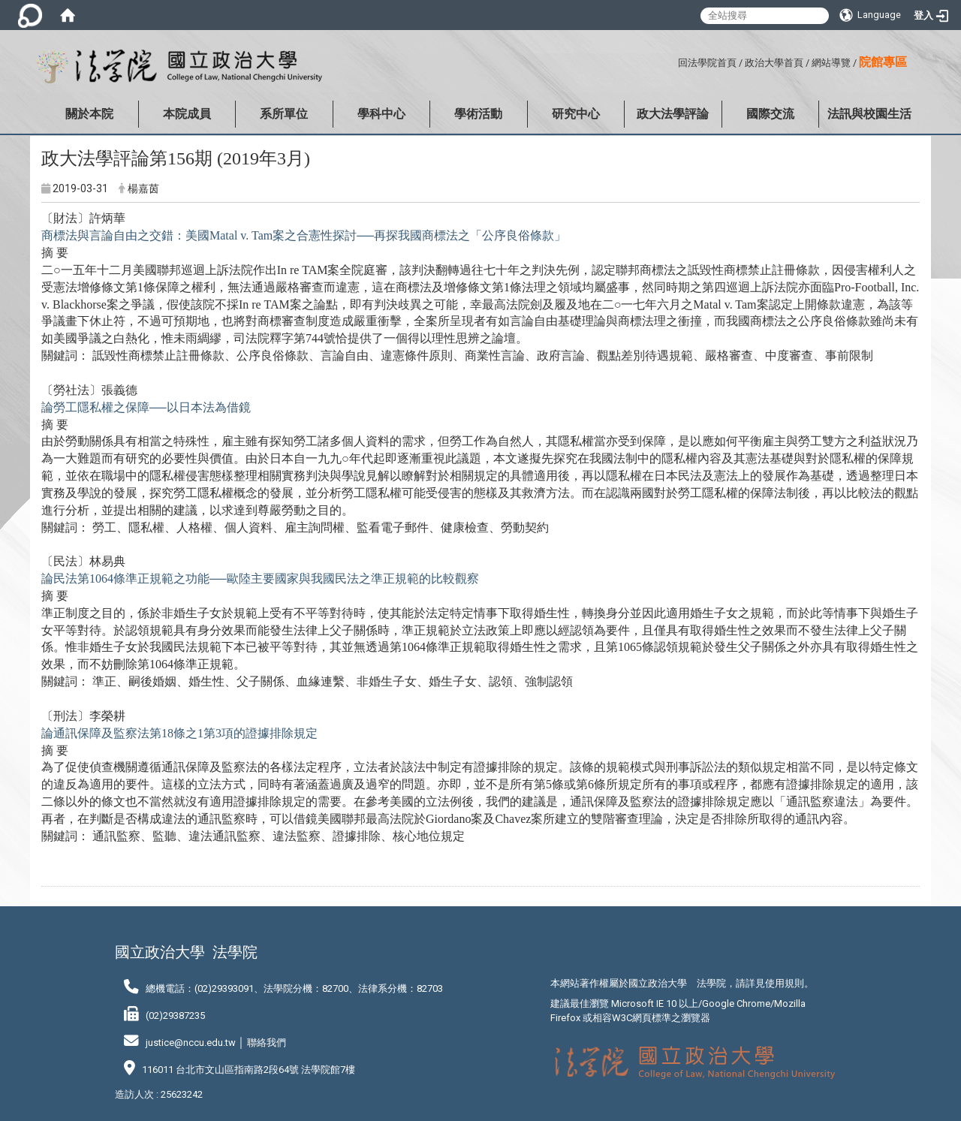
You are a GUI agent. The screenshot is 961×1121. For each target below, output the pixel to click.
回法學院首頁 (707, 62)
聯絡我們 (266, 1042)
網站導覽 (831, 62)
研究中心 (576, 114)
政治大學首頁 (774, 62)
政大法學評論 (673, 114)
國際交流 (770, 114)
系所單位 (284, 114)
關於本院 (89, 114)
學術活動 (478, 114)
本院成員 (187, 114)
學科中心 (381, 114)
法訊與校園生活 (869, 114)
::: (672, 60)
